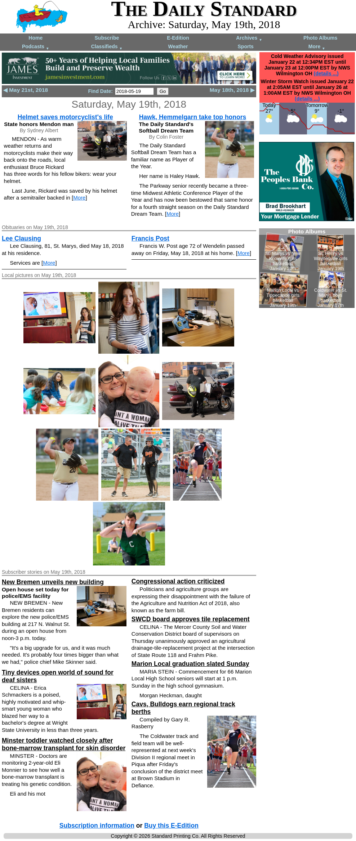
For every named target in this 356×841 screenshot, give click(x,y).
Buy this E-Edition (171, 825)
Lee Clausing (21, 238)
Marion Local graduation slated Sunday (190, 663)
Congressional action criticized (178, 581)
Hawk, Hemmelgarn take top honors (192, 117)
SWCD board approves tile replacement (191, 619)
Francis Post (150, 238)
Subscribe (107, 38)
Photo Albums (320, 38)
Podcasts (35, 47)
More (316, 47)
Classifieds (107, 47)
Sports (246, 46)
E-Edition (178, 38)
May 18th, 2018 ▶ (232, 90)
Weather (178, 46)
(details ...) (326, 73)
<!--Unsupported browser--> (307, 268)
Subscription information (96, 825)
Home (35, 38)
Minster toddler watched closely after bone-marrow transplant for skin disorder (63, 744)
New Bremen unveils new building (53, 582)
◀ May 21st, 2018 (25, 90)
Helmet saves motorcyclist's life (65, 117)
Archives (249, 38)
